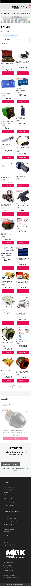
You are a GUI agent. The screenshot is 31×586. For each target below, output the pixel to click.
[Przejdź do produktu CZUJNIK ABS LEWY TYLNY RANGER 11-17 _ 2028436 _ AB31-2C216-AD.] (23, 140)
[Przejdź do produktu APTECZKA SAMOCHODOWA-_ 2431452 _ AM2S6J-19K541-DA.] (23, 82)
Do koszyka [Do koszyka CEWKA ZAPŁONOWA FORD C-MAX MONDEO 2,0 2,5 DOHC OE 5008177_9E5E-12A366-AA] (8, 157)
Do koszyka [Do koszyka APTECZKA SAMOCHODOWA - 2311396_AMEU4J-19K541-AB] (8, 101)
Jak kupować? (8, 531)
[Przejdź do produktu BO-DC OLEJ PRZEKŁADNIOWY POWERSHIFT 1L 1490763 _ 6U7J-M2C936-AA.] (23, 110)
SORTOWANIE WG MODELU (10, 35)
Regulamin (7, 492)
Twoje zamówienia (9, 503)
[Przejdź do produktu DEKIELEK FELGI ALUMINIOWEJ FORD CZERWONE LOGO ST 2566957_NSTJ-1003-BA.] (8, 225)
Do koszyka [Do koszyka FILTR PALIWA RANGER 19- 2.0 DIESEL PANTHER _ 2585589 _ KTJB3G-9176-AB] (22, 352)
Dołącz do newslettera (10, 464)
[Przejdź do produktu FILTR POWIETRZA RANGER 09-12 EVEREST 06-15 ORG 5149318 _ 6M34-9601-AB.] (23, 363)
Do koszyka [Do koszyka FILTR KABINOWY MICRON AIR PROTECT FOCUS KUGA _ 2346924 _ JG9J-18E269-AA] (22, 268)
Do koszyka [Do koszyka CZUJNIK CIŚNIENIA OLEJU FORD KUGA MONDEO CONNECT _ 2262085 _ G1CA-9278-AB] (22, 185)
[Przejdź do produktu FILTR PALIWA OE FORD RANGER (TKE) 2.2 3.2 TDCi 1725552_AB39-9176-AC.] (8, 334)
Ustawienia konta (9, 505)
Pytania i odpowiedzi (9, 490)
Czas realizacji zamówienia (11, 521)
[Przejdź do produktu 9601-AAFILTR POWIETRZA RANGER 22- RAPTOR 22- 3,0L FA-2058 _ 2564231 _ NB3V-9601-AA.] (8, 56)
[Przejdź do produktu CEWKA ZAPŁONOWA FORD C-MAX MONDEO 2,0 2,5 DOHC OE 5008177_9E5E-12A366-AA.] (8, 139)
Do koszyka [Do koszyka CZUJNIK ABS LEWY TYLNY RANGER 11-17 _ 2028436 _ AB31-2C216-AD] (22, 157)
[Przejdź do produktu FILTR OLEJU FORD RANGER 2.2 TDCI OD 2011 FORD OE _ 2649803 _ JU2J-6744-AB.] (23, 276)
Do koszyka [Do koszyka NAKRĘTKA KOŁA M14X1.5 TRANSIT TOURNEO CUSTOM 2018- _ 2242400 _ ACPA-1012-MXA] (15, 438)
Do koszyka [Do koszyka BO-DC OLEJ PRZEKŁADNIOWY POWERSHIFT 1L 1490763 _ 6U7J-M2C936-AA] (22, 131)
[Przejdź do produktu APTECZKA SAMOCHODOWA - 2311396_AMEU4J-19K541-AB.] (8, 84)
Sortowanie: (4, 43)
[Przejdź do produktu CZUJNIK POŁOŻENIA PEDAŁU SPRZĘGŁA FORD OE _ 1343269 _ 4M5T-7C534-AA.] (23, 196)
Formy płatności (8, 516)
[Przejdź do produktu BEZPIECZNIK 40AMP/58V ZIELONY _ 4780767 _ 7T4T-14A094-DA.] (8, 112)
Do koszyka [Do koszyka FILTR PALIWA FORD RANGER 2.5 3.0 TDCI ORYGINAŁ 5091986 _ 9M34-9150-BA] (22, 323)
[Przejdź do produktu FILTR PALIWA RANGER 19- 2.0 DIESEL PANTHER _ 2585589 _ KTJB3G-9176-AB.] (23, 332)
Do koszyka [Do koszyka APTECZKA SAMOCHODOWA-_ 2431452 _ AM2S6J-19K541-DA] (22, 101)
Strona (10, 386)
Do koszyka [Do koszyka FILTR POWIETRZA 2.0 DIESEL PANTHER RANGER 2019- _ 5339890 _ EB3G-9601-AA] (8, 381)
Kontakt (6, 540)
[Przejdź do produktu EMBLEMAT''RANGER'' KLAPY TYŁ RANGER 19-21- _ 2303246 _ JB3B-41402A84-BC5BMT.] (8, 249)
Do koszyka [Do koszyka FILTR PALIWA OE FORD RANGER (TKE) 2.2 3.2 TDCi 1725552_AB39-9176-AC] (8, 352)
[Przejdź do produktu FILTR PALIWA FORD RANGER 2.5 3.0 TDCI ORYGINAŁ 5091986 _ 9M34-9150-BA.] (23, 303)
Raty (5, 495)
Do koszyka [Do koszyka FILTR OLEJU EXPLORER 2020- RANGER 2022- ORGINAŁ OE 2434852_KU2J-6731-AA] (8, 291)
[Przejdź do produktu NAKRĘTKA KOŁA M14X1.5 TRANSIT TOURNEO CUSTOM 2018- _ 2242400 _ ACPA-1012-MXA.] (15, 419)
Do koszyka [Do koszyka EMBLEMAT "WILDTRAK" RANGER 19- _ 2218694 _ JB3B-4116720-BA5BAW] (22, 243)
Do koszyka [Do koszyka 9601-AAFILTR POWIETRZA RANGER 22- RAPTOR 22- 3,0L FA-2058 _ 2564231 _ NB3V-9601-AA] (8, 73)
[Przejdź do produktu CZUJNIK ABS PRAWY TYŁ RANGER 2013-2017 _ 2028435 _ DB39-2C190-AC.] (8, 168)
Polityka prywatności (9, 529)
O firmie (6, 542)
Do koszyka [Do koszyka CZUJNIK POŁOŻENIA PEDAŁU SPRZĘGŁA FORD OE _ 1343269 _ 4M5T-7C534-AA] (22, 214)
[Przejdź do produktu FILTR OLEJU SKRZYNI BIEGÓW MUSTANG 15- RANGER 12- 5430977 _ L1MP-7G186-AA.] (8, 300)
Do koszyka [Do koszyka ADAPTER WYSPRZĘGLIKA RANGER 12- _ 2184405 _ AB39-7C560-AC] (22, 73)
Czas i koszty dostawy (10, 518)
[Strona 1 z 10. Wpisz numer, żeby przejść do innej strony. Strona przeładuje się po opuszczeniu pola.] (13, 386)
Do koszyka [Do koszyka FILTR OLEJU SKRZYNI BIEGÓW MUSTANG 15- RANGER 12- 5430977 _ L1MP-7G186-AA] (8, 323)
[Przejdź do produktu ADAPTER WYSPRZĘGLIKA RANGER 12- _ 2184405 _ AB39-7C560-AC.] (23, 55)
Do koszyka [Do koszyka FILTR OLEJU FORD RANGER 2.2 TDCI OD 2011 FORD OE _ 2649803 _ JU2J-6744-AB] (22, 291)
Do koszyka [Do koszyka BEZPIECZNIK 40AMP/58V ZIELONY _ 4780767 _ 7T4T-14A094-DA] (8, 131)
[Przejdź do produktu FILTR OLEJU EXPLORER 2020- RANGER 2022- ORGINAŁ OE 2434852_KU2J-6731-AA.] (8, 276)
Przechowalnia (8, 508)
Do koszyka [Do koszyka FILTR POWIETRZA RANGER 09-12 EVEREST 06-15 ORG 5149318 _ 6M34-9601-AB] (22, 381)
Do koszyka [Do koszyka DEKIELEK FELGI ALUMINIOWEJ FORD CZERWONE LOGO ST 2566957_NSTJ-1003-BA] (8, 243)
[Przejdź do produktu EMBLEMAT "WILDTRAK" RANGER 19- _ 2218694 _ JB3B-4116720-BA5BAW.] (23, 221)
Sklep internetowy (15, 584)
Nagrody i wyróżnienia (10, 545)
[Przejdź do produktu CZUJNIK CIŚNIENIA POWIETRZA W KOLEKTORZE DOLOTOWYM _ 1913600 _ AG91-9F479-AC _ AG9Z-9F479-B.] (8, 196)
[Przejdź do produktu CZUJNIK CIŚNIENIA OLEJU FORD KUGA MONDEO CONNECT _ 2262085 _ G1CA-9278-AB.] (23, 167)
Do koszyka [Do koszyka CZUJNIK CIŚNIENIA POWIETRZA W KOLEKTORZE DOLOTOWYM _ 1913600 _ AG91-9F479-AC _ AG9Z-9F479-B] (8, 214)
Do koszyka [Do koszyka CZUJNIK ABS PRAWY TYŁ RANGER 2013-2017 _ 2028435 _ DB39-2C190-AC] (8, 185)
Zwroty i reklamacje (9, 487)
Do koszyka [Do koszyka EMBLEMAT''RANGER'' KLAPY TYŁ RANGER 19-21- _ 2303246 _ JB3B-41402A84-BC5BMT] (8, 268)
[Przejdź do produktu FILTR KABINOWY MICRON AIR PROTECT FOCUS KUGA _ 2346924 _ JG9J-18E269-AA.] (23, 252)
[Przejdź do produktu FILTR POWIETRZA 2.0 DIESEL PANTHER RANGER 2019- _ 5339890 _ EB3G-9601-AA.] (8, 362)
